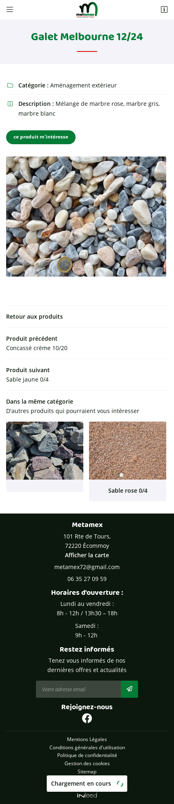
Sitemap (87, 771)
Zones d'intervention (87, 779)
